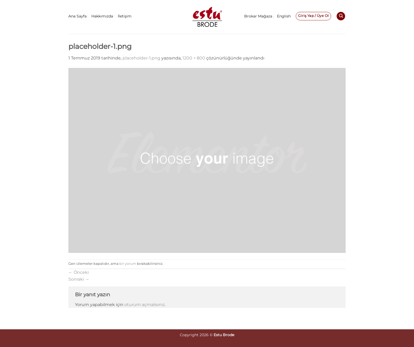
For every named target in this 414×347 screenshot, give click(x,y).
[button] (313, 16)
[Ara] (341, 16)
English (284, 16)
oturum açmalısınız (144, 304)
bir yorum (127, 264)
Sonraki (78, 279)
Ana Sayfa (77, 16)
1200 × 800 (193, 58)
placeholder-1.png (141, 58)
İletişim (124, 16)
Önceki (78, 272)
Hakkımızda (102, 16)
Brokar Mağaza (258, 16)
